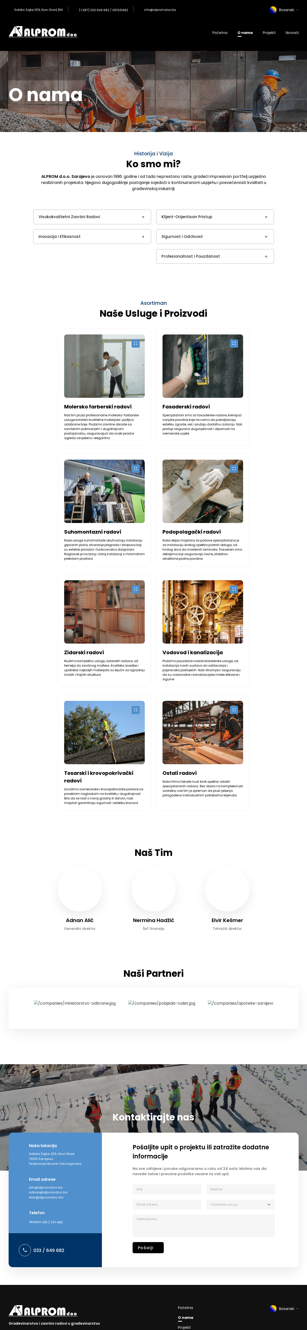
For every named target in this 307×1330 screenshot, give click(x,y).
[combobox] (240, 1205)
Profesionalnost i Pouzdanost (215, 256)
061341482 (120, 10)
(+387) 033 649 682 (94, 10)
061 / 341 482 (52, 1222)
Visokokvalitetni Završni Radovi (92, 217)
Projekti (269, 32)
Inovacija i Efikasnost (92, 237)
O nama (245, 32)
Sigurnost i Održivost (215, 237)
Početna (219, 32)
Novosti (292, 32)
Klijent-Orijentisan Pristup (215, 217)
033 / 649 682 (48, 1250)
